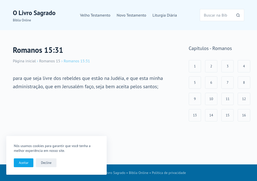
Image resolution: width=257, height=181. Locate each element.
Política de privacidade (169, 172)
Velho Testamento (95, 15)
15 (227, 115)
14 (211, 115)
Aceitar (23, 163)
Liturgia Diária (165, 15)
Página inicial (24, 60)
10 (211, 99)
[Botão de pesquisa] (238, 15)
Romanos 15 (49, 60)
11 (227, 99)
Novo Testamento (131, 15)
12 (244, 99)
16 (244, 115)
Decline (46, 163)
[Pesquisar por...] (216, 15)
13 (195, 115)
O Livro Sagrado (34, 13)
